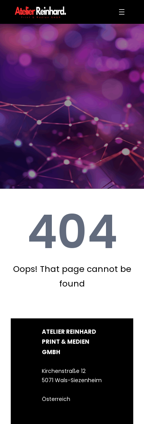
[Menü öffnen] (122, 12)
